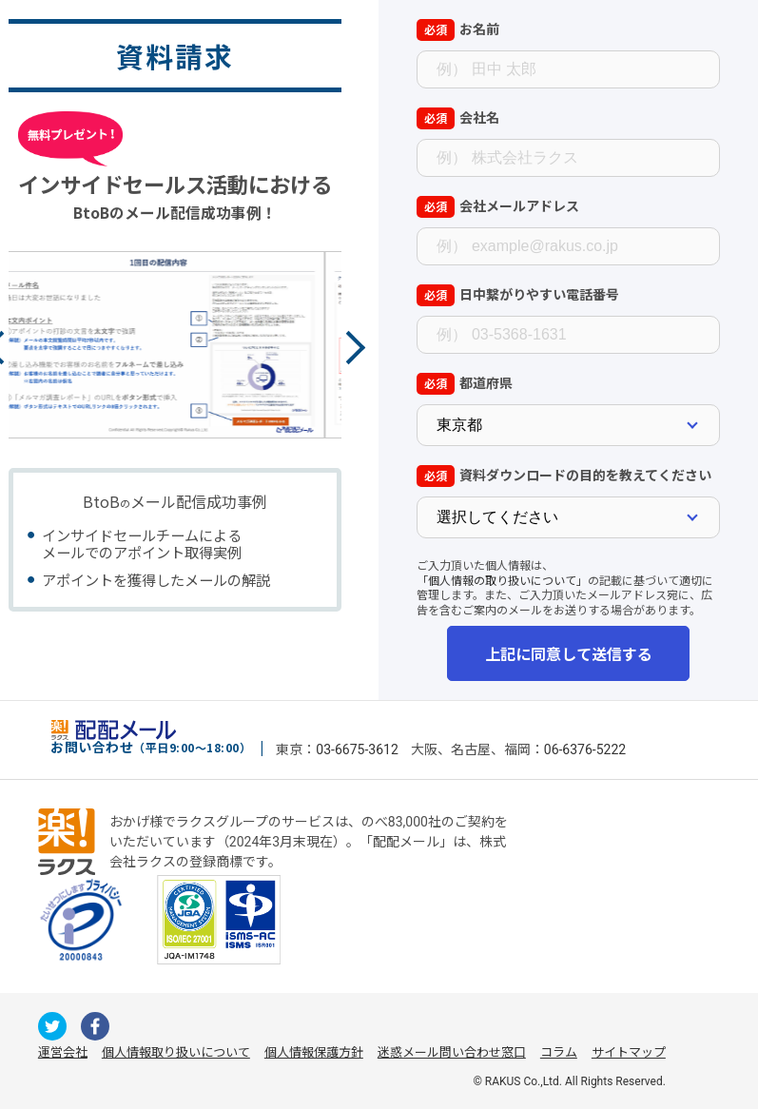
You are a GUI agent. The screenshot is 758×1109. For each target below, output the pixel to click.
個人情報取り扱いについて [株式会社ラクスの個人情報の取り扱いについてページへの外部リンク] (176, 1052)
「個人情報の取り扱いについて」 (502, 580)
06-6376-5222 (585, 749)
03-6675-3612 (357, 749)
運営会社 (62, 1052)
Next (347, 347)
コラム (558, 1052)
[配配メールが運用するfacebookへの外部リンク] (95, 1026)
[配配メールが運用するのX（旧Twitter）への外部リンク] (52, 1026)
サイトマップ (629, 1052)
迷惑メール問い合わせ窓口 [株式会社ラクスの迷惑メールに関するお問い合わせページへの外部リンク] (452, 1052)
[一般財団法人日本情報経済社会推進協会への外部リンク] (81, 920)
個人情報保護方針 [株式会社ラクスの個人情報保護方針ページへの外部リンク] (313, 1052)
